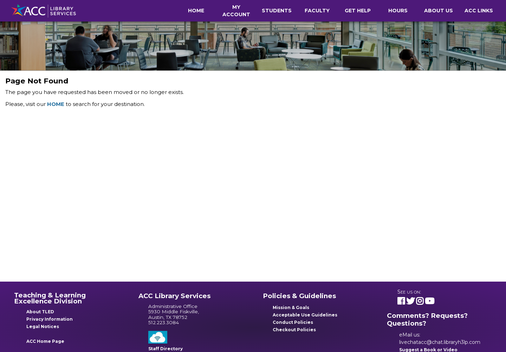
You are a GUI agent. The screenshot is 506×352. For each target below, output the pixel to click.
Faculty (317, 10)
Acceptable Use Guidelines (305, 315)
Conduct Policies (293, 322)
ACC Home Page (45, 341)
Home (196, 10)
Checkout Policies (294, 329)
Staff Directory (165, 348)
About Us (438, 10)
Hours (398, 10)
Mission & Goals (291, 307)
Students (277, 10)
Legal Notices (42, 326)
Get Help (358, 10)
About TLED (40, 311)
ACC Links (479, 10)
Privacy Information (49, 319)
